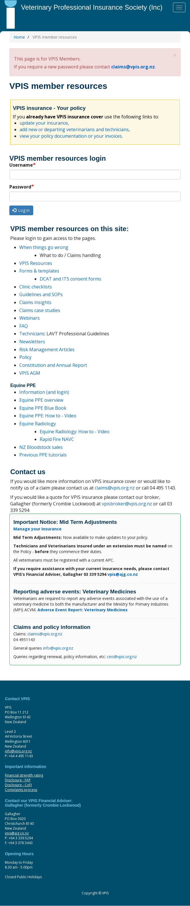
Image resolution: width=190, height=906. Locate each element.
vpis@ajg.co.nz (17, 833)
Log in (21, 210)
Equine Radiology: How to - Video (74, 431)
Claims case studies (39, 310)
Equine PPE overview (41, 400)
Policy (25, 357)
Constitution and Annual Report (53, 365)
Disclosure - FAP (18, 780)
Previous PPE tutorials (43, 455)
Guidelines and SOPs (41, 294)
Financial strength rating (24, 775)
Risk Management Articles (47, 349)
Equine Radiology (37, 423)
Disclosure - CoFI (18, 784)
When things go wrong (43, 247)
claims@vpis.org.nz (133, 67)
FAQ (23, 326)
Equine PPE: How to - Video (47, 416)
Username (21, 165)
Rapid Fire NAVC (57, 439)
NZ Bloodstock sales (41, 447)
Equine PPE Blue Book (42, 408)
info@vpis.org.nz (58, 648)
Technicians (32, 333)
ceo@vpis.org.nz (122, 656)
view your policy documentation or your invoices (71, 136)
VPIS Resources (35, 263)
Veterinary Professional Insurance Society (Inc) (91, 7)
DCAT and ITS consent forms (70, 279)
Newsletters (32, 341)
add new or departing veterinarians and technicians (74, 129)
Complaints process (21, 789)
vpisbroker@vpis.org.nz (127, 504)
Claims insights (35, 302)
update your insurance (44, 123)
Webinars (29, 318)
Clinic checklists (35, 287)
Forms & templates (39, 271)
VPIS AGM (29, 373)
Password (20, 187)
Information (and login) (44, 392)
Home (19, 37)
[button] (174, 55)
